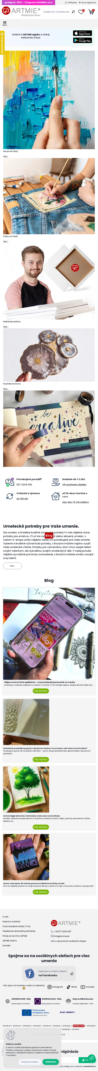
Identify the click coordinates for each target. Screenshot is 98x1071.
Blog (49, 535)
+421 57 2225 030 (62, 931)
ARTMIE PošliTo (10, 940)
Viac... (5, 156)
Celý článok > (40, 690)
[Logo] (21, 11)
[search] (73, 12)
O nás (5, 916)
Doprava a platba (11, 921)
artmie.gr (66, 1029)
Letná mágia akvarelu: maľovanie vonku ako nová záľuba (31, 816)
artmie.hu (27, 1026)
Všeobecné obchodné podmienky (19, 931)
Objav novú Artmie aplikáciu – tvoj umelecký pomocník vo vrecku (39, 682)
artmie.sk (6, 1026)
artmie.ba (91, 1026)
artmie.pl (66, 1026)
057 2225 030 (24, 484)
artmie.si (56, 1026)
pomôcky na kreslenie (39, 554)
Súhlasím (51, 1061)
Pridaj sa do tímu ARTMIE (15, 936)
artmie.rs (47, 1026)
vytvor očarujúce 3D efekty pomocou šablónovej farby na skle (34, 883)
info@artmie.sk (61, 936)
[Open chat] (91, 1058)
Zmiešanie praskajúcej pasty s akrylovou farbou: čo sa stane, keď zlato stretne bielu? (45, 748)
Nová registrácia (89, 2)
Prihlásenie (72, 2)
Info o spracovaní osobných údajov (68, 941)
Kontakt (6, 945)
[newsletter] (87, 1060)
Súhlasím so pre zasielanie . (63, 1066)
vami (65, 496)
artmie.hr (37, 1026)
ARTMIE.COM (78, 1026)
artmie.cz (17, 1026)
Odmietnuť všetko (29, 1062)
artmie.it (75, 1029)
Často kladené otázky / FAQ (16, 926)
